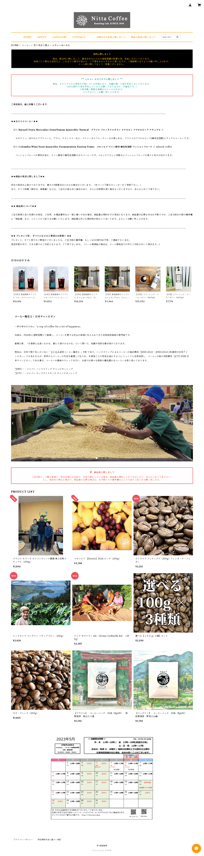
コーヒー (26, 45)
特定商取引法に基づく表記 (49, 839)
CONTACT (78, 37)
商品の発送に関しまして (143, 37)
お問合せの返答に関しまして (110, 37)
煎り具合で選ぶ (41, 45)
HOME (27, 37)
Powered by (102, 850)
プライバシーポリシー (23, 839)
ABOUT (42, 37)
